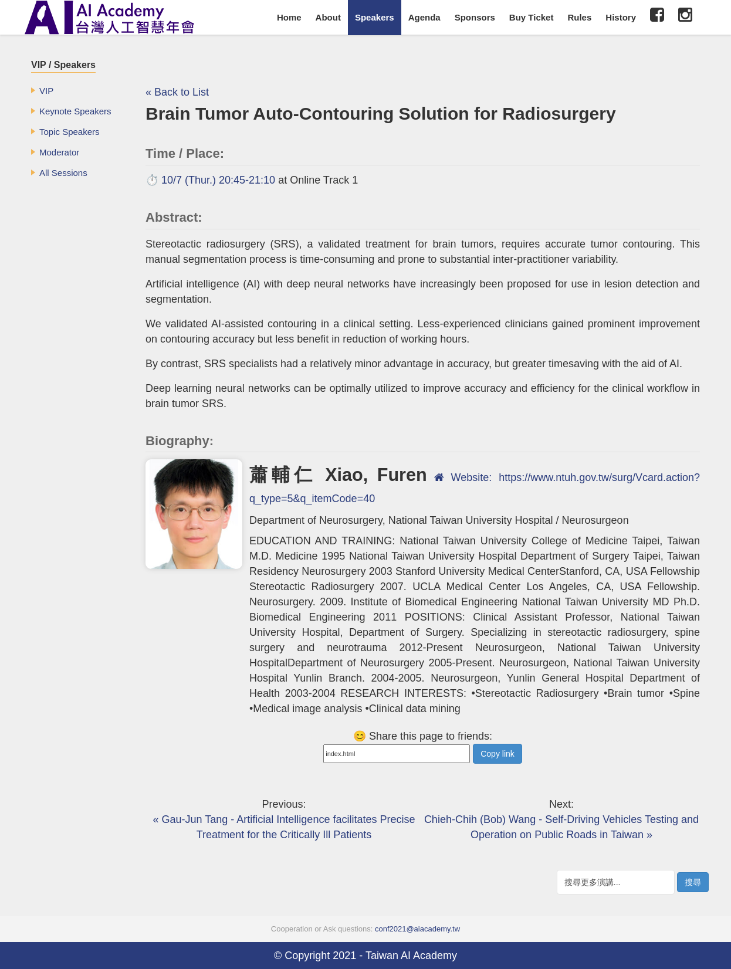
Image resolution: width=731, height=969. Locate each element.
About (328, 17)
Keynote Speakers (75, 111)
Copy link (497, 753)
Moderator (59, 152)
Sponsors (475, 17)
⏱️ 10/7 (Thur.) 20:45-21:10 (210, 180)
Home (289, 17)
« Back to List (177, 92)
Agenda (424, 17)
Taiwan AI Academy (411, 955)
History (620, 17)
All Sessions (63, 173)
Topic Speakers (69, 132)
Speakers (374, 17)
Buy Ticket (531, 17)
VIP (46, 91)
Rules (579, 17)
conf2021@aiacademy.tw (417, 928)
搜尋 (693, 882)
